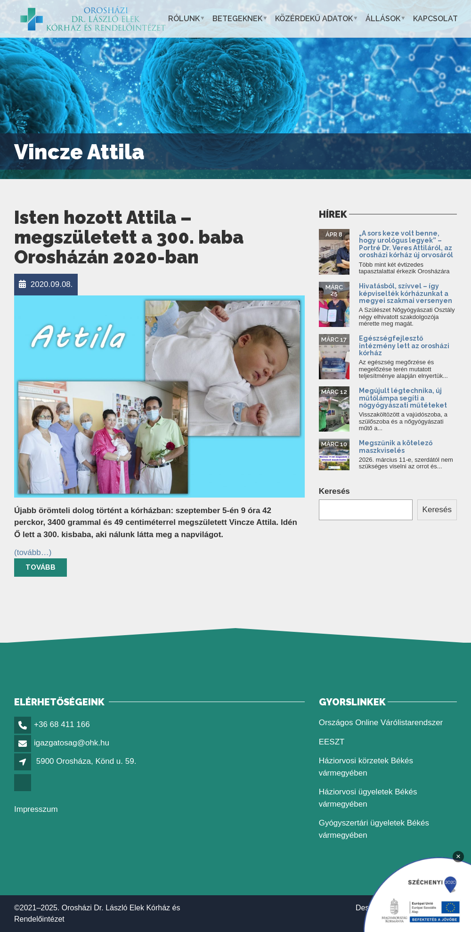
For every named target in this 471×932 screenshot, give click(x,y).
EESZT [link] (332, 741)
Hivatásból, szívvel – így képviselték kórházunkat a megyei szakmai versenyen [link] (405, 293)
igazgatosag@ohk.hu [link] (71, 742)
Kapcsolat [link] (435, 18)
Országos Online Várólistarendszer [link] (381, 722)
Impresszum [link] (36, 809)
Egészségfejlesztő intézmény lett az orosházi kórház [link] (404, 346)
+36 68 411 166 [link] (62, 724)
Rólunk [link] (184, 18)
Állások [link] (382, 18)
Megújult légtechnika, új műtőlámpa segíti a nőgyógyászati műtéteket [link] (403, 398)
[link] (93, 19)
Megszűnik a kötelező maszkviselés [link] (395, 446)
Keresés (334, 491)
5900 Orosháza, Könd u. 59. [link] (86, 761)
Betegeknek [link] (237, 18)
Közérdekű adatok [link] (314, 18)
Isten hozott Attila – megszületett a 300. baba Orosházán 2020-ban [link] (129, 237)
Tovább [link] (40, 567)
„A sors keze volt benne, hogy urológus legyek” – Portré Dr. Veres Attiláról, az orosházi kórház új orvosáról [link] (406, 244)
